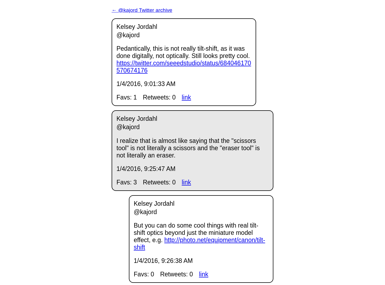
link (186, 97)
